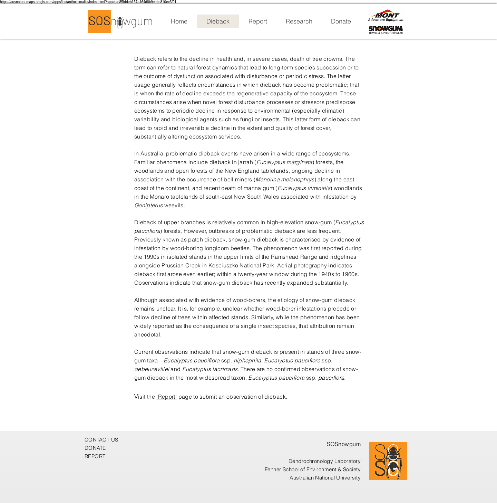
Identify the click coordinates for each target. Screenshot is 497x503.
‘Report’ (166, 396)
